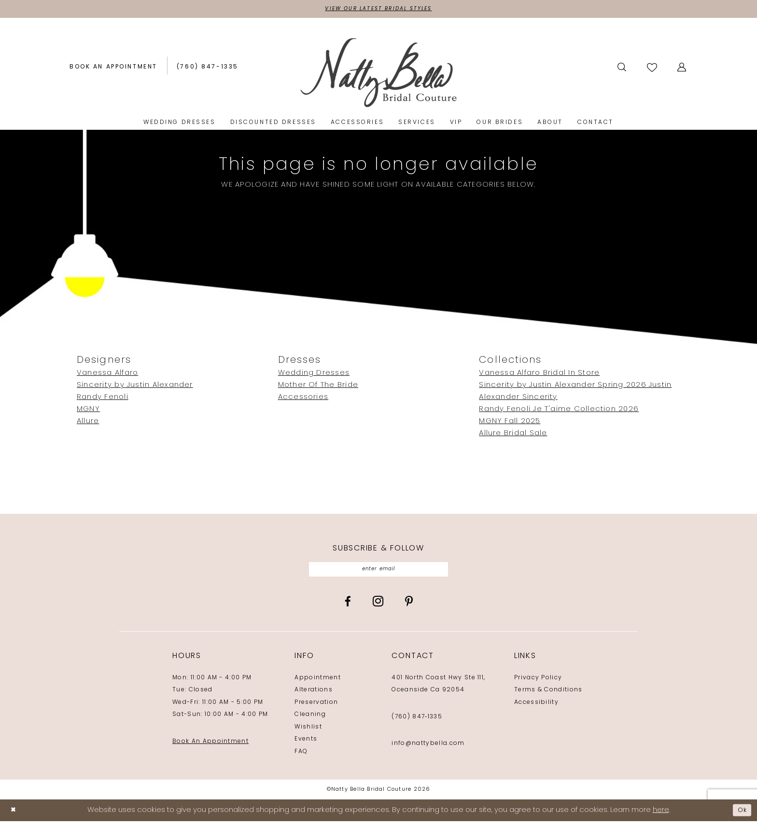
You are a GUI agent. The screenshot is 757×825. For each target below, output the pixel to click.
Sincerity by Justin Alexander (135, 386)
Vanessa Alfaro (107, 374)
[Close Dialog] (14, 814)
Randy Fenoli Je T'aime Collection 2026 (559, 410)
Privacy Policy (538, 681)
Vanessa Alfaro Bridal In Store (539, 374)
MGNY (88, 410)
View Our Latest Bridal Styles (378, 10)
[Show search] (622, 68)
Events (305, 743)
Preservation (316, 706)
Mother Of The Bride (318, 386)
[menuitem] (113, 69)
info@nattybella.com (428, 747)
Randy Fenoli (102, 398)
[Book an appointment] (113, 68)
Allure (88, 422)
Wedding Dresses (314, 374)
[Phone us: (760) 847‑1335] (207, 68)
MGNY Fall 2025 (509, 422)
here (661, 814)
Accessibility (536, 706)
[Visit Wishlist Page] (652, 68)
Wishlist (308, 730)
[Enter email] (379, 572)
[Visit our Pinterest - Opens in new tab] (409, 605)
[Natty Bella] (378, 73)
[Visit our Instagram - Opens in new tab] (378, 604)
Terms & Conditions (548, 694)
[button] (682, 68)
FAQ (301, 755)
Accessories (303, 398)
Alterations (313, 694)
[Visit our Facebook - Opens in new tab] (348, 605)
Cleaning (310, 718)
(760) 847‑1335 (417, 720)
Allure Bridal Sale (513, 435)
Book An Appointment (210, 745)
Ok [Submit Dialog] (741, 814)
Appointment (317, 681)
